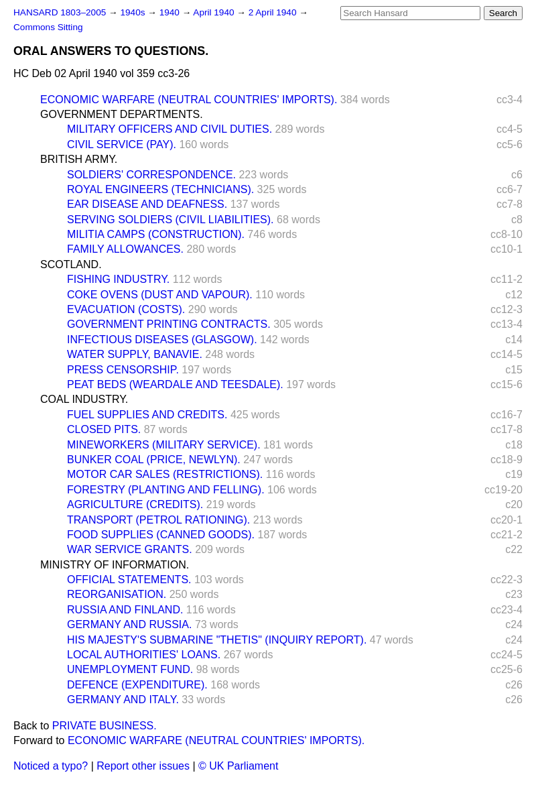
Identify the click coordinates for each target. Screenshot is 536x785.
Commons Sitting (48, 27)
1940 (170, 12)
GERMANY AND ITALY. (123, 699)
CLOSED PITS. (104, 429)
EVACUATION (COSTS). (126, 309)
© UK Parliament (238, 766)
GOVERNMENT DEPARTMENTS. (121, 114)
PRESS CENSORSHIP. (123, 369)
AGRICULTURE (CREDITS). (135, 504)
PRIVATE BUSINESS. (104, 725)
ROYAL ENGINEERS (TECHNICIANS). (160, 189)
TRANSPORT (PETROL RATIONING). (158, 520)
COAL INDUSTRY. (84, 399)
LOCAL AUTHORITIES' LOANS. (143, 654)
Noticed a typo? (50, 766)
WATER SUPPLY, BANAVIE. (134, 354)
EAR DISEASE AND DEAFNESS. (147, 204)
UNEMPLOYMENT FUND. (130, 669)
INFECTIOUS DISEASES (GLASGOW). (162, 339)
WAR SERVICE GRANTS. (129, 549)
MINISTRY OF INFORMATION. (114, 564)
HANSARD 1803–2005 (59, 12)
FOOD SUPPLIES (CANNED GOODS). (161, 534)
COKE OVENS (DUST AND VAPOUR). (160, 294)
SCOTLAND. (71, 264)
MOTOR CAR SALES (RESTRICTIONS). (165, 474)
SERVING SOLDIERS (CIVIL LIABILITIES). (170, 219)
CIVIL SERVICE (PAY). (121, 144)
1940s (133, 12)
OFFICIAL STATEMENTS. (129, 579)
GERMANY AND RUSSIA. (129, 624)
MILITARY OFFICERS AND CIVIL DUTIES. (169, 129)
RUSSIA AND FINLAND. (125, 609)
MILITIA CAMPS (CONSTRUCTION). (156, 234)
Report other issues (143, 766)
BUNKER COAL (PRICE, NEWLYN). (154, 459)
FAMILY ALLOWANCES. (125, 249)
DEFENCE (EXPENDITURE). (137, 684)
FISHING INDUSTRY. (118, 279)
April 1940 (215, 12)
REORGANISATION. (116, 594)
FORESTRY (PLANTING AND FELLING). (166, 489)
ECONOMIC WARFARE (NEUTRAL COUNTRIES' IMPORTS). (188, 99)
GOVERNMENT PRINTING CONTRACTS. (169, 324)
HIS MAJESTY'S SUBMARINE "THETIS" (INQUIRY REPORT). (216, 640)
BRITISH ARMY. (78, 159)
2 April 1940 (274, 12)
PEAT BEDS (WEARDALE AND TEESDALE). (175, 384)
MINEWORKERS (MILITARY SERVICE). (164, 444)
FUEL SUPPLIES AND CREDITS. (147, 414)
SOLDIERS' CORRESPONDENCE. (151, 174)
